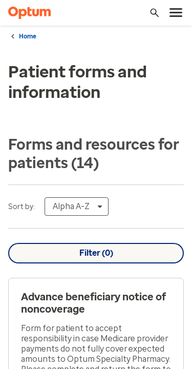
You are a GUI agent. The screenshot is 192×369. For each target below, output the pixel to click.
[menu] (176, 13)
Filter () (96, 253)
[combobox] (77, 206)
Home (27, 36)
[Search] (154, 12)
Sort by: (21, 206)
